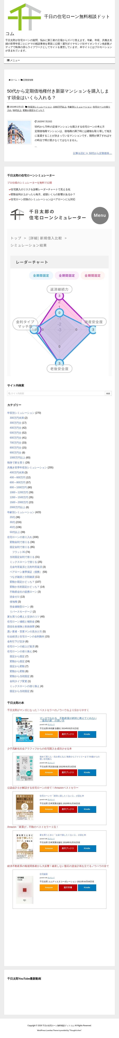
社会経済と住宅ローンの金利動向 (25, 636)
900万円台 (15, 452)
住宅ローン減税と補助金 (21, 621)
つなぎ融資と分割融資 (22, 577)
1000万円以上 (60, 107)
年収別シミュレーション (40, 107)
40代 (12, 527)
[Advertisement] (59, 937)
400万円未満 (17, 472)
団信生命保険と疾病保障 (21, 626)
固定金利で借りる (20, 547)
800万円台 (15, 447)
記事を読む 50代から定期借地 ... (92, 153)
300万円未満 (17, 418)
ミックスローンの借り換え (25, 686)
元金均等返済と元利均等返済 (26, 567)
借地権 (13, 601)
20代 (12, 517)
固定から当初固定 (20, 691)
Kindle (87, 734)
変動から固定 (17, 661)
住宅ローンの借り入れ (19, 537)
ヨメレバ (51, 724)
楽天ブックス (68, 734)
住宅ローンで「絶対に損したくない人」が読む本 (62, 796)
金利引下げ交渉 (16, 641)
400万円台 (15, 427)
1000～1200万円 (19, 492)
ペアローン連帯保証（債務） (26, 572)
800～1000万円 (18, 487)
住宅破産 (44, 874)
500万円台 (15, 432)
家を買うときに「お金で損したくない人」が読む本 (63, 835)
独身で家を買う (16, 462)
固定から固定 (17, 656)
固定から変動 (17, 666)
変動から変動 (17, 671)
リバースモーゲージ (21, 611)
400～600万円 (17, 477)
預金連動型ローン (20, 606)
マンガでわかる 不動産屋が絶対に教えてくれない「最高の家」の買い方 (68, 719)
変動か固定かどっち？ (33, 110)
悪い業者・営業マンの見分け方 (24, 631)
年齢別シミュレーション (80, 107)
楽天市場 (68, 887)
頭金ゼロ (15, 596)
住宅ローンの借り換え (19, 651)
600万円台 (15, 437)
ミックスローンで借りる (23, 562)
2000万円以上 (17, 507)
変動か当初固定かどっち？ (25, 586)
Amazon (49, 734)
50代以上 (17, 110)
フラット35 (18, 552)
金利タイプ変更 (18, 681)
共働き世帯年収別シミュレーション (27, 467)
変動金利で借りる (20, 542)
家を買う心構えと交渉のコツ (23, 616)
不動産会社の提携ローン (23, 591)
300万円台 (15, 422)
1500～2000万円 (19, 502)
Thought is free (75, 1030)
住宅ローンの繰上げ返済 (21, 646)
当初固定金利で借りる (22, 557)
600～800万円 (17, 482)
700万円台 (15, 442)
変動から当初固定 (20, 676)
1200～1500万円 (19, 497)
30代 (12, 522)
